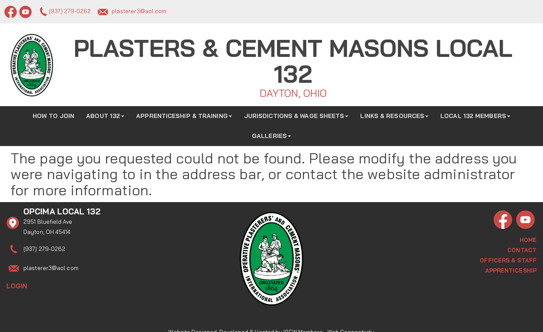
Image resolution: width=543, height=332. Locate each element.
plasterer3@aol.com (139, 11)
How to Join (53, 114)
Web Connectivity (351, 321)
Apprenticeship (511, 268)
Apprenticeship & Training (184, 114)
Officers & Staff (508, 258)
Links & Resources (394, 114)
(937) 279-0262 (70, 11)
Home (528, 237)
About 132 (105, 114)
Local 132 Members (475, 114)
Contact (522, 248)
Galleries (271, 134)
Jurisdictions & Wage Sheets (296, 114)
